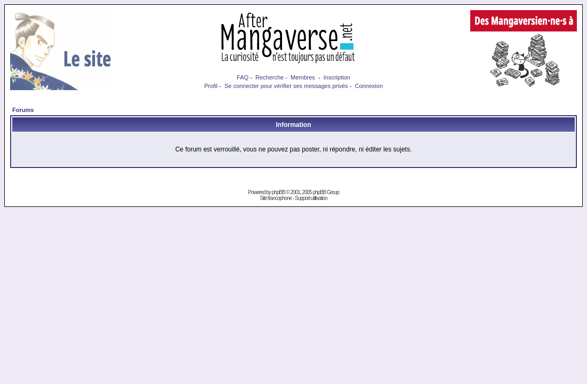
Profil (211, 86)
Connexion (369, 86)
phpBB (278, 192)
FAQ (242, 77)
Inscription (337, 77)
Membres (303, 77)
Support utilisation (311, 198)
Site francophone (276, 198)
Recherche (269, 77)
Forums (23, 110)
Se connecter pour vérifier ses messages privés (286, 86)
